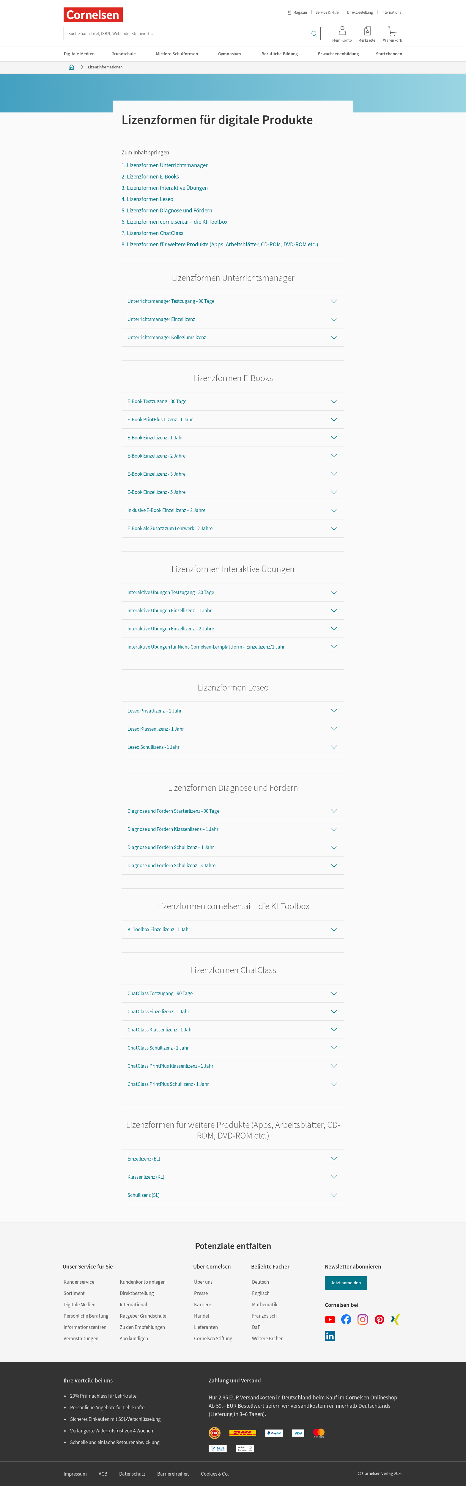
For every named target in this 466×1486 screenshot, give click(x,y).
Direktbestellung (360, 12)
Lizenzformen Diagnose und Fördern (169, 210)
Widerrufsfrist (109, 1430)
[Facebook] (346, 1319)
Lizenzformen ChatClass (155, 233)
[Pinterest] (379, 1319)
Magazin (297, 12)
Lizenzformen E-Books (153, 176)
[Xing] (395, 1319)
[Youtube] (330, 1319)
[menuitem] (80, 53)
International (392, 12)
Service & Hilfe (327, 12)
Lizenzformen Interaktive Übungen (167, 187)
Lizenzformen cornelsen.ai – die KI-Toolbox (177, 221)
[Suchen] (314, 33)
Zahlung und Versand (235, 1380)
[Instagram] (363, 1319)
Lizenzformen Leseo (150, 199)
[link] (367, 33)
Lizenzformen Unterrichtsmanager (167, 165)
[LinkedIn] (330, 1336)
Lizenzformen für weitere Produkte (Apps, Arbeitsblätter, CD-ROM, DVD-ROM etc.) (222, 244)
